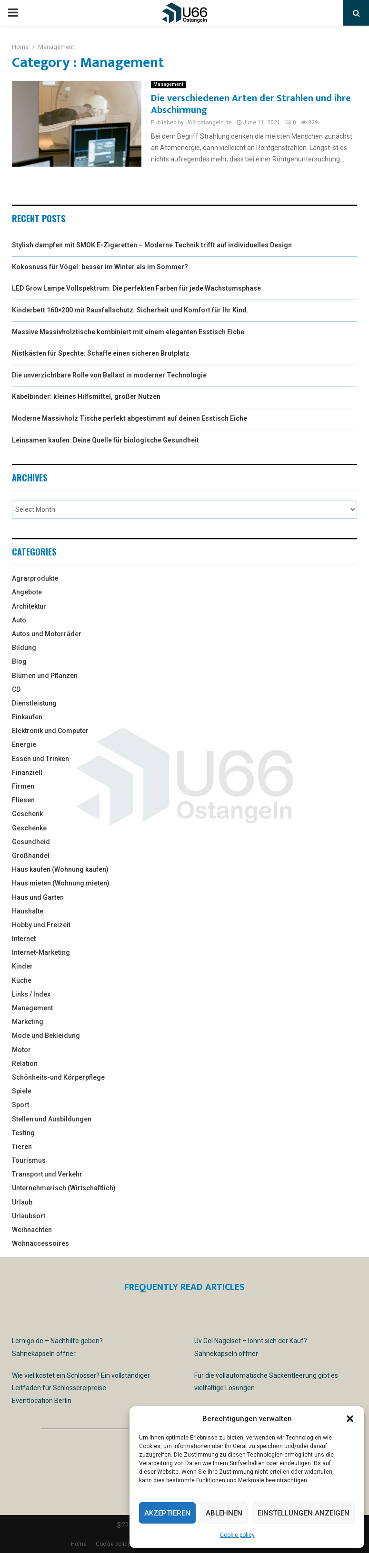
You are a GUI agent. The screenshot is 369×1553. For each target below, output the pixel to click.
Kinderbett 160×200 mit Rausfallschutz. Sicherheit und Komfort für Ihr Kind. (130, 310)
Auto (19, 620)
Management (168, 84)
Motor (21, 1050)
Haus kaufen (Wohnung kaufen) (60, 869)
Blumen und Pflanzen (45, 675)
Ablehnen (224, 1513)
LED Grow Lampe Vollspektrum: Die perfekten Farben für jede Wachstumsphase (136, 288)
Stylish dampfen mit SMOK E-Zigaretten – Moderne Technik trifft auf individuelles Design (152, 245)
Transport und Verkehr (47, 1174)
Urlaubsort (28, 1216)
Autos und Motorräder (46, 634)
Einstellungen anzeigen (303, 1513)
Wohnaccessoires (40, 1243)
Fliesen (23, 800)
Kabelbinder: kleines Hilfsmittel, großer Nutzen (86, 396)
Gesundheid (31, 842)
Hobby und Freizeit (41, 925)
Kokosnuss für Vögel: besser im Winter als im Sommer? (100, 267)
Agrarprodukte (35, 578)
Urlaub (22, 1202)
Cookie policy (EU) (119, 1544)
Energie (24, 744)
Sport (20, 1105)
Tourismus (29, 1160)
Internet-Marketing (41, 952)
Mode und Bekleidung (46, 1035)
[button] (350, 1418)
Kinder (22, 966)
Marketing (27, 1022)
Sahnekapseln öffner (44, 1353)
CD (16, 689)
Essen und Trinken (40, 758)
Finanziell (27, 772)
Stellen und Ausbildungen (51, 1119)
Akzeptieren (167, 1513)
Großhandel (31, 855)
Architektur (29, 606)
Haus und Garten (38, 897)
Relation (25, 1063)
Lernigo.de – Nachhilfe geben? (57, 1341)
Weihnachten (32, 1229)
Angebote (27, 592)
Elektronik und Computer (50, 730)
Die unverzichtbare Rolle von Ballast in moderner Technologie (109, 375)
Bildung (24, 647)
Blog (19, 661)
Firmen (23, 786)
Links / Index (31, 994)
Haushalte (27, 911)
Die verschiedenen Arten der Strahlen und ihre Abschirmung (251, 104)
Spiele (21, 1091)
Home (79, 1544)
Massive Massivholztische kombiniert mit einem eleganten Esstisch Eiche (128, 332)
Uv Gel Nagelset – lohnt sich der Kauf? (250, 1341)
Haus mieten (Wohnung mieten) (61, 883)
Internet (24, 938)
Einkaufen (27, 717)
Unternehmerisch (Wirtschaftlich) (64, 1188)
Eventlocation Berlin (41, 1400)
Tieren (22, 1146)
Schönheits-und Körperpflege (58, 1077)
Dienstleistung (34, 703)
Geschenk (27, 814)
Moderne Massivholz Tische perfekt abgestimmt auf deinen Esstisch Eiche (129, 418)
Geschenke (29, 828)
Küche (21, 980)
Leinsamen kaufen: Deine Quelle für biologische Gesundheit (105, 440)
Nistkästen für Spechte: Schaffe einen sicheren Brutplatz (100, 353)
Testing (23, 1133)
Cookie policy (237, 1535)
